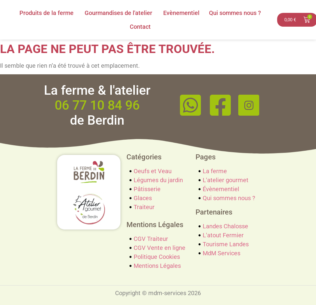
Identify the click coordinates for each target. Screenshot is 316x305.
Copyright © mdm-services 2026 (158, 293)
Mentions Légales (154, 225)
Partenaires (214, 212)
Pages (206, 157)
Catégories (143, 157)
